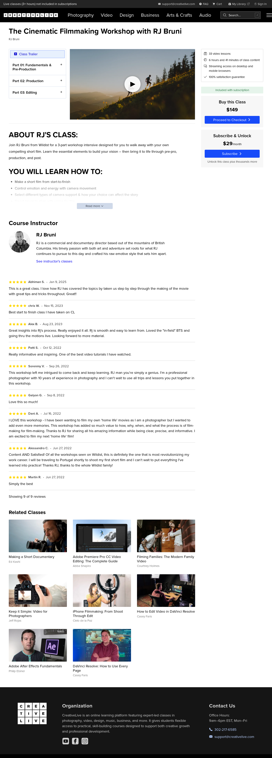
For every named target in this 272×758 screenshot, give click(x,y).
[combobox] (240, 15)
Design (127, 15)
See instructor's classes (54, 261)
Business (150, 15)
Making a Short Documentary (31, 556)
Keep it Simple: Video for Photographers (28, 613)
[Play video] (132, 84)
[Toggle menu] (269, 15)
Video (107, 15)
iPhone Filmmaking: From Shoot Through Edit (98, 613)
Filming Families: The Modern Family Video (165, 559)
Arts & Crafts (179, 15)
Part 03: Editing (25, 92)
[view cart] (218, 4)
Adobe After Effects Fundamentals (35, 666)
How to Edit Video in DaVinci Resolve (166, 611)
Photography (81, 15)
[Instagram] (84, 741)
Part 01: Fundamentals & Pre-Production (32, 67)
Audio (205, 15)
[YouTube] (65, 741)
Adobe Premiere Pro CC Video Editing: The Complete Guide (97, 559)
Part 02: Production (28, 80)
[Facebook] (75, 741)
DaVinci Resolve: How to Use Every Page (100, 668)
